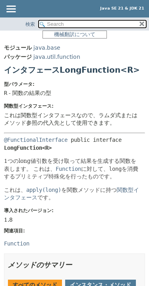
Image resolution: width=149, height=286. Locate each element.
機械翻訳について (74, 34)
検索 (30, 24)
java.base (46, 47)
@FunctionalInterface (36, 140)
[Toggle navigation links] (10, 9)
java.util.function (56, 57)
